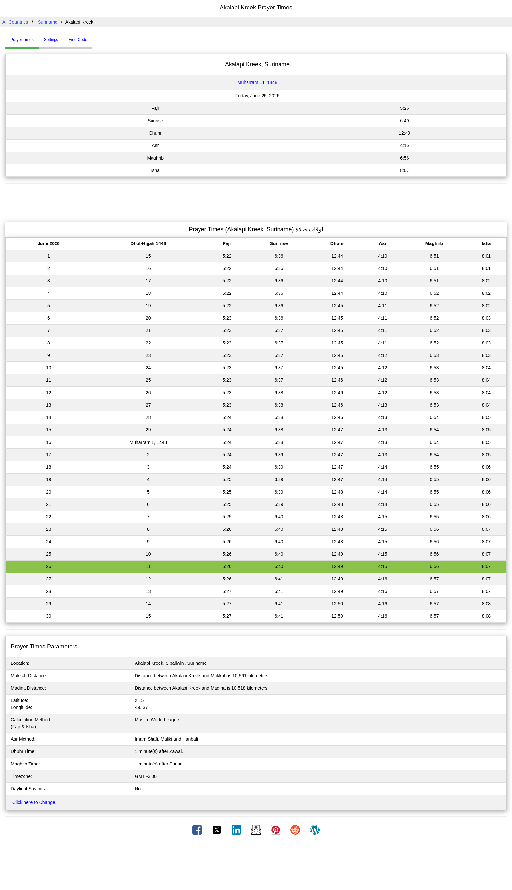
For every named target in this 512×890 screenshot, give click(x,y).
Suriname (47, 22)
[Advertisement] (256, 198)
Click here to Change (33, 802)
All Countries (15, 22)
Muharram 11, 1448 (257, 82)
